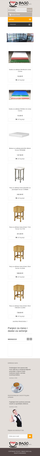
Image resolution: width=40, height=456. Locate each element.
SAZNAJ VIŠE (13, 378)
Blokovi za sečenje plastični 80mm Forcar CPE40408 (20, 149)
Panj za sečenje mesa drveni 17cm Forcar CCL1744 (20, 228)
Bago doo (25, 451)
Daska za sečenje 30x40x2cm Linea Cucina (20, 70)
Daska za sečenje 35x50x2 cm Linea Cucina (20, 110)
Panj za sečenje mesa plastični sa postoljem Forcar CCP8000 (20, 189)
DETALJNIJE (20, 80)
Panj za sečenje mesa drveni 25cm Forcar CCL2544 (20, 267)
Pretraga (29, 10)
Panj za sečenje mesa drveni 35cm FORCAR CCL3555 (20, 307)
